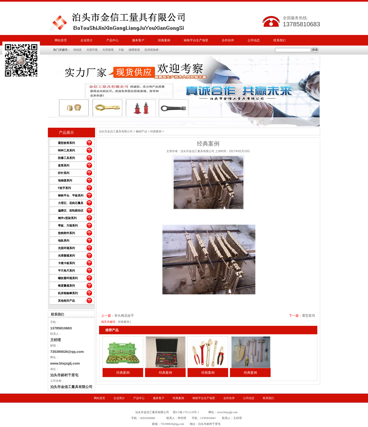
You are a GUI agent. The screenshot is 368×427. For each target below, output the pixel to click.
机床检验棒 (152, 49)
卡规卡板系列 (66, 263)
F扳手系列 (64, 188)
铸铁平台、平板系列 (70, 195)
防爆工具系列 (66, 158)
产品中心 (112, 40)
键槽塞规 (134, 49)
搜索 (315, 49)
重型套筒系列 (66, 143)
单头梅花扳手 (124, 315)
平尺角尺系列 (66, 270)
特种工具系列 (66, 150)
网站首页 (61, 40)
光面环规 (92, 49)
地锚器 (77, 49)
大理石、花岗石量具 (70, 203)
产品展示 (66, 133)
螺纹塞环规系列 (68, 278)
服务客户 (138, 40)
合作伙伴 (228, 40)
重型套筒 (308, 315)
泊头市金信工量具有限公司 (116, 131)
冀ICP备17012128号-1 (186, 412)
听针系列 (63, 173)
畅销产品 (141, 131)
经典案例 (164, 40)
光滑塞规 (108, 49)
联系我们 (279, 40)
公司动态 (254, 40)
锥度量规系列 (66, 285)
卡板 (121, 49)
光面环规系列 (66, 248)
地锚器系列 (65, 180)
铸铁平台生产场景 (196, 40)
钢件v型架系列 (67, 218)
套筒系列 (63, 165)
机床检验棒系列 (68, 293)
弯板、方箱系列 (68, 225)
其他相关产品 (66, 300)
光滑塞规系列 (66, 255)
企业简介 (86, 40)
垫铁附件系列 (66, 233)
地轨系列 (63, 240)
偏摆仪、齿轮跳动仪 (70, 210)
